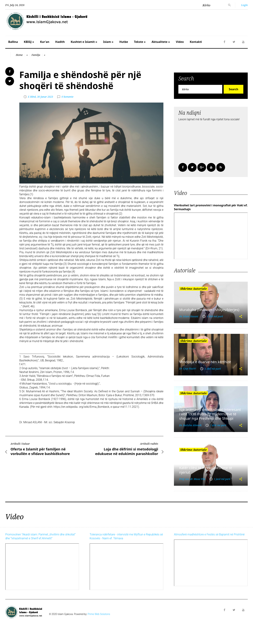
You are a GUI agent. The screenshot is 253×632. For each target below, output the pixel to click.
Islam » (108, 42)
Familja (35, 55)
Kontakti (196, 42)
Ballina (13, 42)
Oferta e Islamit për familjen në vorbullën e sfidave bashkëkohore (40, 451)
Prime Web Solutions (99, 614)
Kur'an (44, 42)
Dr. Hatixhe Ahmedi (190, 425)
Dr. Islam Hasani (188, 316)
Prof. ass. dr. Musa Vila (192, 479)
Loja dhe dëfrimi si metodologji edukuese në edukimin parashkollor (126, 451)
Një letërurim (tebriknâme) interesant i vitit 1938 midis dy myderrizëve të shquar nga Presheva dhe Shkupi (210, 414)
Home (19, 55)
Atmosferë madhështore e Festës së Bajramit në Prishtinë (209, 534)
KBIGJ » (29, 42)
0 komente (67, 96)
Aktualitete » (161, 42)
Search (233, 89)
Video (180, 42)
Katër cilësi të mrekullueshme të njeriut (205, 469)
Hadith (60, 42)
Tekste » (140, 42)
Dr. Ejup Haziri (187, 368)
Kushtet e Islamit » (84, 42)
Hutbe (123, 42)
